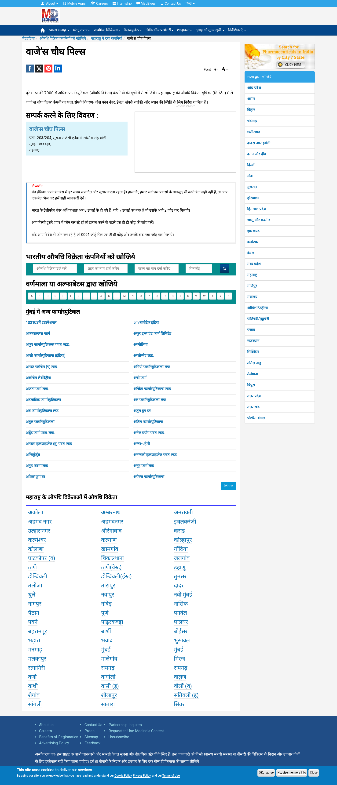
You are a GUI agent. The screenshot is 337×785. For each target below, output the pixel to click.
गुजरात (252, 187)
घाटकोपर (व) (41, 558)
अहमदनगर (112, 521)
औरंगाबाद (111, 531)
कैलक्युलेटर (133, 30)
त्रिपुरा (251, 385)
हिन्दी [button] (190, 3)
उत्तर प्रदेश (254, 396)
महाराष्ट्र (252, 275)
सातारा (108, 704)
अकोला (35, 512)
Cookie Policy (123, 775)
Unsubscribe (119, 737)
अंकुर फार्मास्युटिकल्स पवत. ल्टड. (48, 344)
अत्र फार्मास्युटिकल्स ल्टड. (42, 411)
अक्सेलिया (140, 344)
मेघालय (252, 297)
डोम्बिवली (37, 576)
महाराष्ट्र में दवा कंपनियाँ (106, 38)
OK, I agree (266, 772)
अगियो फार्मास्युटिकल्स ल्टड (151, 367)
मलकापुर (37, 658)
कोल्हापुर (183, 540)
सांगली (35, 704)
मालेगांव (109, 658)
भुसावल (182, 640)
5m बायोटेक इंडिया (146, 322)
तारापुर (108, 585)
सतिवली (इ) (186, 695)
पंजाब (251, 330)
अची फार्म (140, 378)
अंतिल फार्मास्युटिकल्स (148, 422)
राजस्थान (253, 341)
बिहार (251, 110)
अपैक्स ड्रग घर (35, 476)
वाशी (33, 686)
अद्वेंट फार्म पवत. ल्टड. (40, 432)
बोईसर (180, 631)
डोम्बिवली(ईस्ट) (116, 576)
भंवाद (107, 640)
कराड (179, 531)
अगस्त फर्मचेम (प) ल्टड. (42, 367)
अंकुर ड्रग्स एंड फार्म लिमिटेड (152, 333)
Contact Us (170, 3)
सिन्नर (179, 704)
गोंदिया (181, 549)
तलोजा (35, 585)
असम (251, 99)
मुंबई (105, 649)
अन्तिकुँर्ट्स (33, 454)
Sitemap (91, 737)
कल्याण (109, 540)
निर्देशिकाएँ (237, 30)
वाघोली (108, 677)
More (228, 486)
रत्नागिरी (36, 668)
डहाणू (179, 567)
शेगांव (34, 695)
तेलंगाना (252, 374)
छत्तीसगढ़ (253, 132)
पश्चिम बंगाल (256, 418)
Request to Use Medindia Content (136, 731)
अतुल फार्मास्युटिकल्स (40, 422)
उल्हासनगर (39, 531)
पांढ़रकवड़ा (112, 622)
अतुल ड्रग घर (142, 411)
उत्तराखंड (253, 407)
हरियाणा (253, 198)
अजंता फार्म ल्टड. (37, 389)
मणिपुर (252, 286)
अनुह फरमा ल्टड (37, 465)
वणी (32, 677)
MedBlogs (146, 3)
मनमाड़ (35, 649)
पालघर (181, 622)
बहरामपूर (37, 631)
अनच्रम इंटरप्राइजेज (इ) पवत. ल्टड (49, 443)
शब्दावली (184, 30)
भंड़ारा (34, 640)
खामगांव (109, 549)
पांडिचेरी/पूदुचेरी (258, 319)
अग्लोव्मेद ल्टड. (143, 355)
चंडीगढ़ (252, 121)
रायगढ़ (108, 668)
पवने (32, 622)
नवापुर (107, 594)
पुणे (104, 613)
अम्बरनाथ (111, 512)
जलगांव (182, 558)
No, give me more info (292, 772)
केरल (250, 253)
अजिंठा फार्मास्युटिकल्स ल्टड (152, 389)
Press (89, 731)
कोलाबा (36, 549)
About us (46, 725)
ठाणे (32, 567)
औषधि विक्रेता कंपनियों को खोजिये (63, 38)
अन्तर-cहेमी (141, 443)
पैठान (33, 613)
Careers (99, 3)
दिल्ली (251, 165)
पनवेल (180, 613)
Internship (122, 3)
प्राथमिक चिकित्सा (107, 30)
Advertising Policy (54, 743)
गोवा (250, 176)
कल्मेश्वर (37, 540)
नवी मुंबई (183, 594)
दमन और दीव (256, 154)
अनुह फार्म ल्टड (143, 465)
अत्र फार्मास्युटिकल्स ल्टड (149, 400)
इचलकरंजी (185, 521)
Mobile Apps (74, 3)
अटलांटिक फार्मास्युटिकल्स (43, 400)
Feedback (92, 743)
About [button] (49, 3)
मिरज (179, 658)
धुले (31, 594)
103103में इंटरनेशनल (41, 322)
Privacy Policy (141, 775)
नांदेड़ (106, 604)
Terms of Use (171, 775)
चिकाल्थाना (112, 558)
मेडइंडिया (28, 38)
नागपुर (34, 604)
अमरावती (183, 512)
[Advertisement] (185, 141)
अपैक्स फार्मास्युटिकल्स (148, 476)
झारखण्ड (253, 231)
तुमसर (180, 576)
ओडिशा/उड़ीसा (257, 308)
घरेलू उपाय (81, 30)
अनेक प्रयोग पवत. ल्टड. (149, 432)
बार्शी (106, 631)
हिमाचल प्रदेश (256, 209)
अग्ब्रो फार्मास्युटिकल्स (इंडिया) (45, 355)
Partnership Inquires (125, 725)
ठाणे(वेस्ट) (111, 567)
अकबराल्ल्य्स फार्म (38, 333)
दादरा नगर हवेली (258, 143)
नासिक (181, 604)
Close (314, 772)
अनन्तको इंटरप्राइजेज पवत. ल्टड (155, 454)
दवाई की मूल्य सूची (210, 30)
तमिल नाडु (254, 363)
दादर (179, 585)
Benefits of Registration (58, 737)
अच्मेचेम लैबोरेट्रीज (38, 378)
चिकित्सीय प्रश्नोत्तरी (159, 30)
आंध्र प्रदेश (254, 88)
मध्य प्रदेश (254, 264)
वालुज (180, 677)
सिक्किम (253, 352)
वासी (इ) (110, 686)
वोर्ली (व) (183, 686)
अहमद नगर (40, 521)
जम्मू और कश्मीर (258, 220)
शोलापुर (109, 695)
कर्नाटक (252, 242)
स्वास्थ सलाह (59, 30)
